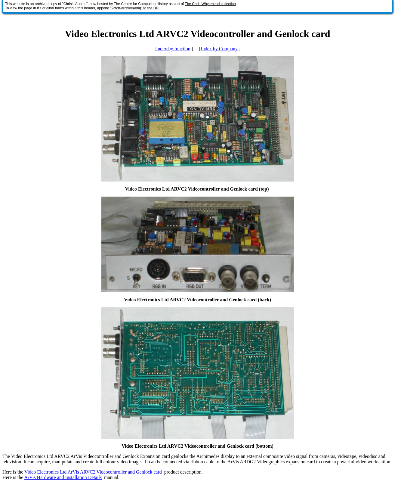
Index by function (173, 48)
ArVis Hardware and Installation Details (63, 477)
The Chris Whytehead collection (210, 4)
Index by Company (219, 48)
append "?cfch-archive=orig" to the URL (129, 8)
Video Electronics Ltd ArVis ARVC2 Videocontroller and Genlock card (93, 471)
